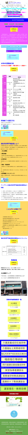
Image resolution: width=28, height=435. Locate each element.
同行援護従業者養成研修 (20, 422)
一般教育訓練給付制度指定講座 (14, 16)
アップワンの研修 (7, 20)
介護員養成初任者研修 (4, 422)
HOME (2, 20)
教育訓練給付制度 (14, 393)
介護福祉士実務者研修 (12, 422)
